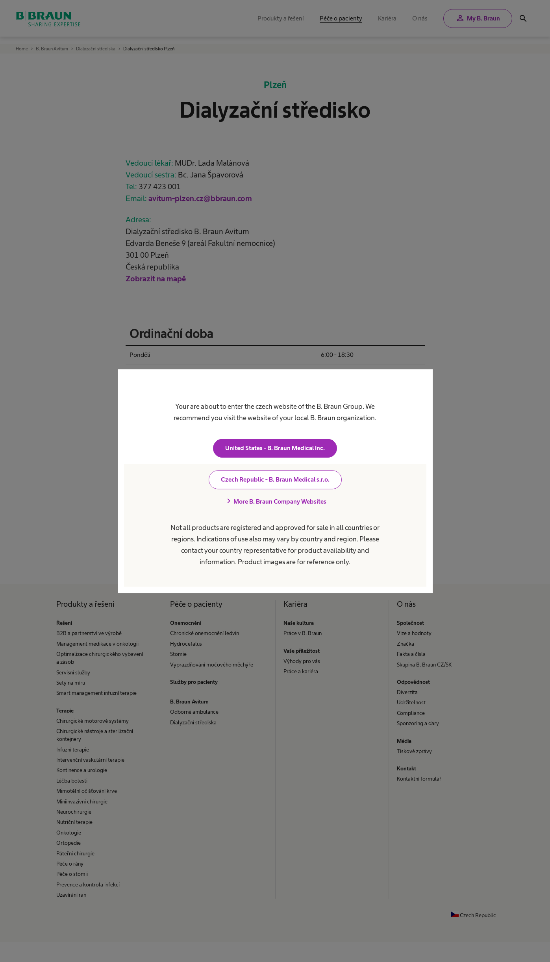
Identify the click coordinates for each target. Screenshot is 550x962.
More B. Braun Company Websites (275, 501)
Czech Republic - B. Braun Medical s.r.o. (275, 479)
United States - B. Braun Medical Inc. (275, 448)
